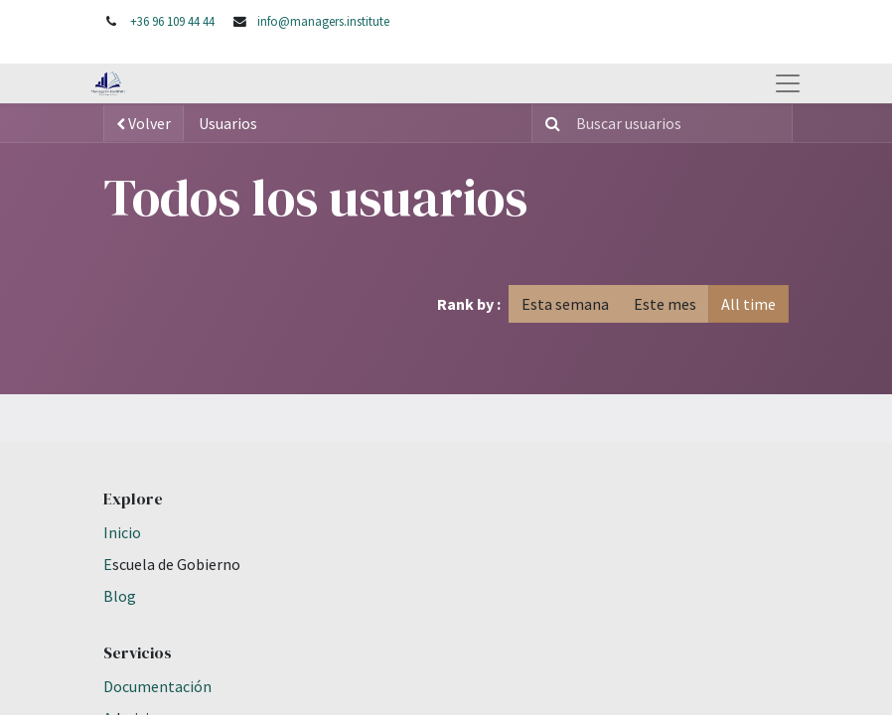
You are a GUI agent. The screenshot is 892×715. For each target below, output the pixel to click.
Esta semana (565, 304)
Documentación (157, 686)
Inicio (122, 532)
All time (748, 304)
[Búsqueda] (548, 123)
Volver (143, 123)
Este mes (665, 304)
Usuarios (228, 123)
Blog (119, 596)
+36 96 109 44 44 (172, 21)
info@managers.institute (323, 21)
